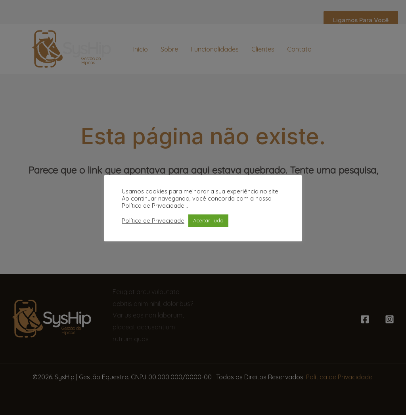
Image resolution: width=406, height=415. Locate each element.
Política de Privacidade (153, 220)
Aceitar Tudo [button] (208, 220)
